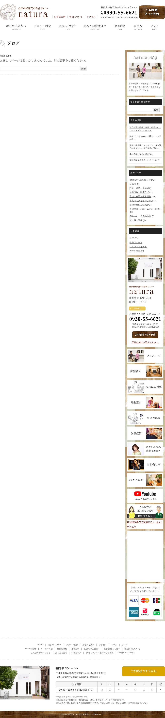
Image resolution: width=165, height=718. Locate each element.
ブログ (154, 27)
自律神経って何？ (112, 649)
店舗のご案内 (88, 645)
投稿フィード (136, 242)
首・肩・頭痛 (136, 220)
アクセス (91, 17)
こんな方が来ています (41, 653)
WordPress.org (137, 250)
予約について (75, 17)
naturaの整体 (30, 649)
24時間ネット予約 (126, 653)
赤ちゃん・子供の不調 (140, 216)
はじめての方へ (16, 27)
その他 (133, 184)
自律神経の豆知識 (138, 205)
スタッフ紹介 (67, 27)
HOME (40, 645)
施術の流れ (62, 649)
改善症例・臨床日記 (139, 192)
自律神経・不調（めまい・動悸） (146, 209)
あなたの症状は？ (95, 27)
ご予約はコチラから (144, 671)
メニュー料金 (42, 27)
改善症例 (120, 27)
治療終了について (132, 649)
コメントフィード (138, 246)
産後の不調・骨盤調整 (140, 196)
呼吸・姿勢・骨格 (138, 188)
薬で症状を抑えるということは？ (144, 160)
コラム (138, 27)
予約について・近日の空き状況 (100, 653)
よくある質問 (61, 653)
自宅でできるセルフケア (141, 200)
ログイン (134, 238)
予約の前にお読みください (145, 342)
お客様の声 (59, 17)
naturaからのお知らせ (140, 180)
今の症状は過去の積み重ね (141, 154)
